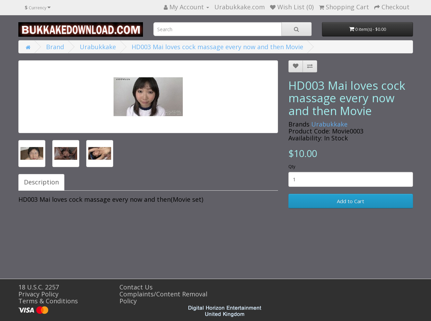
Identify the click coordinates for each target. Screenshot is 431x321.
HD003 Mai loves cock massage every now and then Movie (217, 47)
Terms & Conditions (48, 301)
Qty (291, 167)
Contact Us (136, 287)
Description (41, 182)
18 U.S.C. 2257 (38, 287)
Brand (55, 47)
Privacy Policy (38, 294)
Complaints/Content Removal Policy (163, 297)
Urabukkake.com (239, 7)
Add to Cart (350, 201)
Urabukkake (98, 47)
